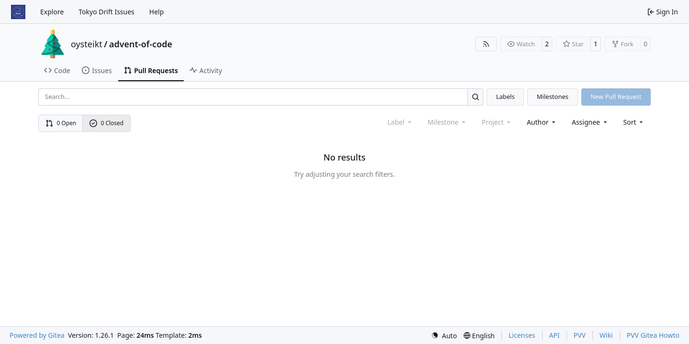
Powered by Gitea (37, 335)
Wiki (606, 335)
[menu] (634, 122)
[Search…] (475, 96)
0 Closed (106, 123)
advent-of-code (140, 44)
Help (156, 11)
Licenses (522, 335)
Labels (505, 96)
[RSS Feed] (486, 44)
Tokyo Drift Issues (106, 11)
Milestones (552, 96)
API (554, 335)
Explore (52, 11)
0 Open (61, 123)
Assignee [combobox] (590, 122)
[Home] (18, 12)
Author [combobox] (542, 122)
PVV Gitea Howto (653, 335)
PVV (580, 335)
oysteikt (86, 44)
